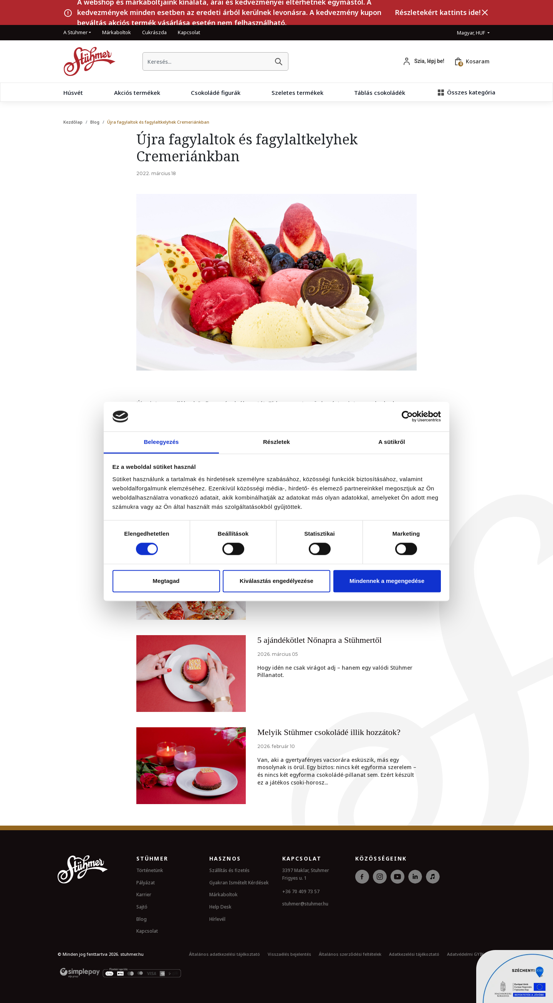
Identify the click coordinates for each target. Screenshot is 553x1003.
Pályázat (145, 882)
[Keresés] (278, 61)
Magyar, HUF (471, 32)
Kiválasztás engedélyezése (276, 581)
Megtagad (165, 581)
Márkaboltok (116, 32)
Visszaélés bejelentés (289, 954)
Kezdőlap (73, 122)
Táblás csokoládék (379, 92)
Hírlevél (217, 919)
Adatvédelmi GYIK (465, 954)
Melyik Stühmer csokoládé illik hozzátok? (329, 732)
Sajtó (141, 907)
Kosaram (478, 61)
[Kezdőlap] (87, 61)
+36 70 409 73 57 (301, 891)
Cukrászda (154, 32)
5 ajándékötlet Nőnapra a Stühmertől (319, 640)
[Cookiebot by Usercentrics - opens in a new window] (407, 416)
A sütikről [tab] (391, 442)
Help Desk (220, 907)
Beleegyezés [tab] (161, 442)
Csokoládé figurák (215, 92)
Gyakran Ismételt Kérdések (239, 882)
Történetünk (149, 870)
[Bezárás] (485, 13)
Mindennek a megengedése (386, 581)
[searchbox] (206, 61)
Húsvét (73, 92)
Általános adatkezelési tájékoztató (224, 954)
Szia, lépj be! (429, 61)
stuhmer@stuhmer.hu (305, 903)
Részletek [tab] (276, 442)
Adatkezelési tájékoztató (414, 954)
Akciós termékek (137, 92)
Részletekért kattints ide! (437, 12)
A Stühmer (75, 32)
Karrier (143, 894)
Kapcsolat (189, 32)
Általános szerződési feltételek (350, 954)
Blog (94, 122)
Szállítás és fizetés (229, 870)
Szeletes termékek (297, 92)
